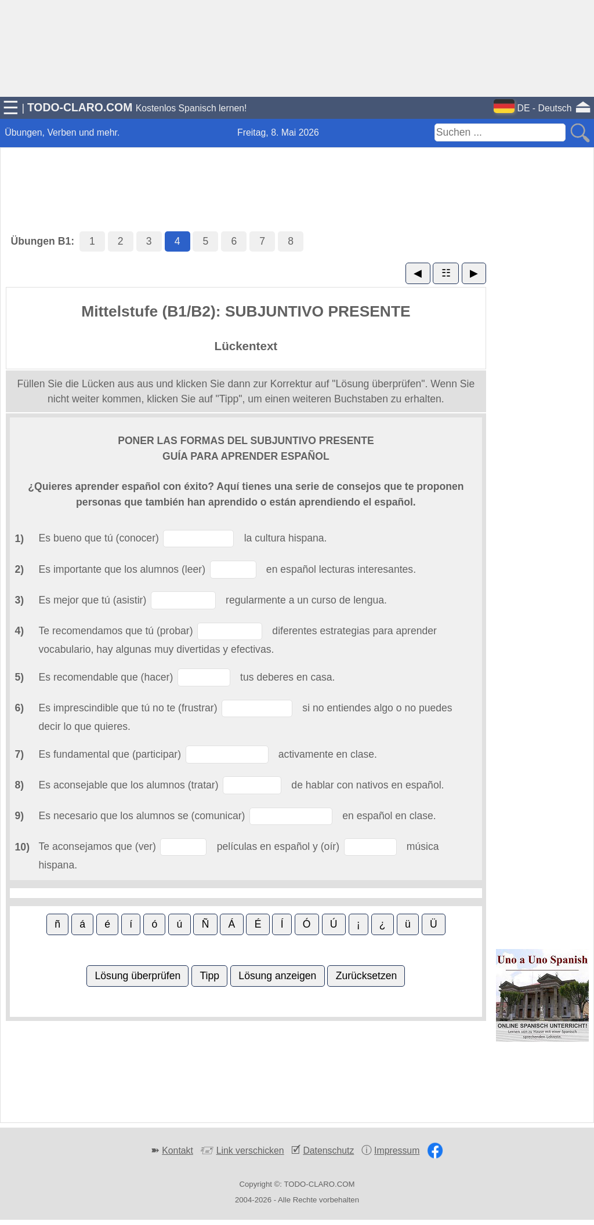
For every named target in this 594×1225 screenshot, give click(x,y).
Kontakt (177, 1150)
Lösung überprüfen (138, 976)
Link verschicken (250, 1150)
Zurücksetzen (366, 976)
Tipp (210, 976)
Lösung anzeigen (277, 976)
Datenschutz (328, 1150)
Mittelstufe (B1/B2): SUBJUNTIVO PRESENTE (245, 311)
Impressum (396, 1150)
